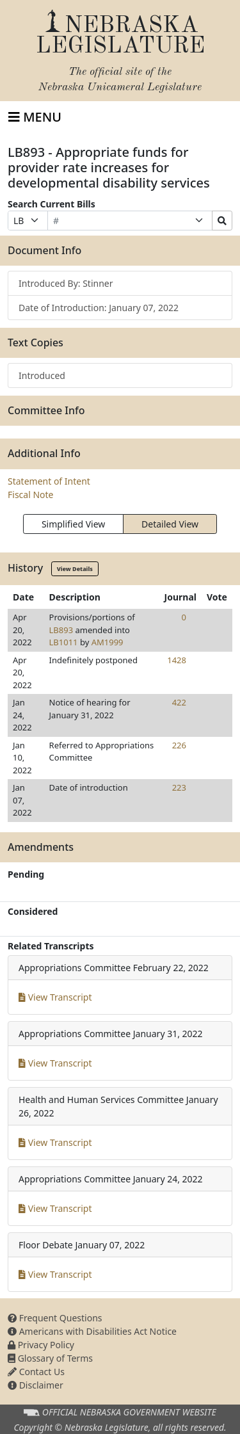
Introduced (42, 375)
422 (179, 702)
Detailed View (169, 524)
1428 (176, 660)
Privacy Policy (41, 1345)
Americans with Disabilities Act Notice (92, 1331)
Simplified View (73, 524)
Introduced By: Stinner (66, 283)
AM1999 (108, 642)
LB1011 (63, 642)
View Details (75, 569)
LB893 (61, 630)
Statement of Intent (49, 481)
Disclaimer (35, 1385)
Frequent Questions (55, 1318)
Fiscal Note (30, 494)
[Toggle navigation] (35, 117)
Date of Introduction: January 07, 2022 (99, 308)
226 (179, 745)
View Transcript (55, 997)
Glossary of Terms (50, 1358)
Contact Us (36, 1372)
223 (179, 787)
